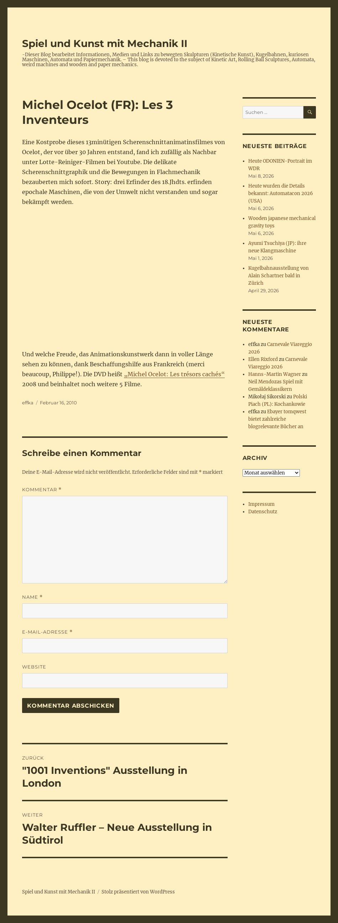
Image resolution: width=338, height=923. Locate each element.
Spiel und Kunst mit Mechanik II (104, 43)
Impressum (261, 504)
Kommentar (42, 490)
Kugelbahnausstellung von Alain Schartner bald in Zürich (278, 275)
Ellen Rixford (263, 359)
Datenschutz (262, 512)
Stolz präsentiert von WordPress (138, 892)
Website (34, 667)
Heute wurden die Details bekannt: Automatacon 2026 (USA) (280, 193)
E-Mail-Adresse (47, 632)
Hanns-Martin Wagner (274, 374)
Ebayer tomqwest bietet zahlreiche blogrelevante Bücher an (277, 419)
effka (27, 402)
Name (32, 597)
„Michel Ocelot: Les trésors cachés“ (174, 374)
